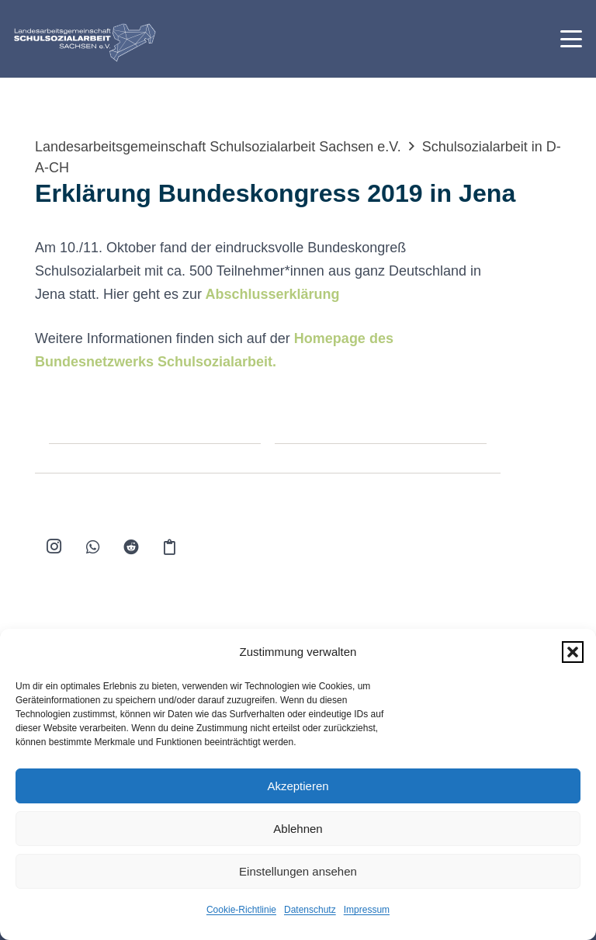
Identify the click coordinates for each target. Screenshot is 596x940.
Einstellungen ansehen (298, 871)
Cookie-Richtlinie (241, 909)
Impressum (367, 909)
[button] (572, 652)
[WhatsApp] (93, 547)
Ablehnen (297, 828)
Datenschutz (310, 909)
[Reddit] (131, 547)
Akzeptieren (297, 786)
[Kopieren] (170, 547)
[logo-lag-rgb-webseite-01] (85, 42)
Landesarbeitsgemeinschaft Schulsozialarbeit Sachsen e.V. (218, 146)
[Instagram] (54, 547)
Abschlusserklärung (272, 294)
